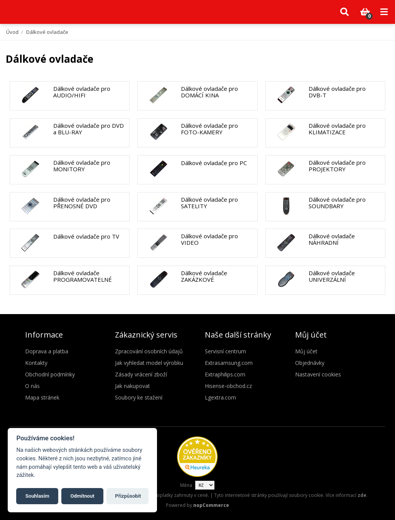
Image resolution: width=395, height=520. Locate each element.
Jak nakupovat (132, 386)
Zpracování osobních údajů (149, 351)
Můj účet (306, 351)
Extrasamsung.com (229, 362)
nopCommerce (211, 505)
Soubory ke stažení (138, 397)
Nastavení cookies (318, 374)
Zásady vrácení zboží (141, 374)
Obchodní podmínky (50, 374)
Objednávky (309, 362)
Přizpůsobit (128, 496)
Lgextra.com (220, 397)
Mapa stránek (42, 397)
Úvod (12, 31)
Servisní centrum (225, 351)
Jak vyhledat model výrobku (149, 362)
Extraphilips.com (225, 374)
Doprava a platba (46, 351)
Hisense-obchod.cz (228, 386)
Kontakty (36, 362)
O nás (32, 386)
